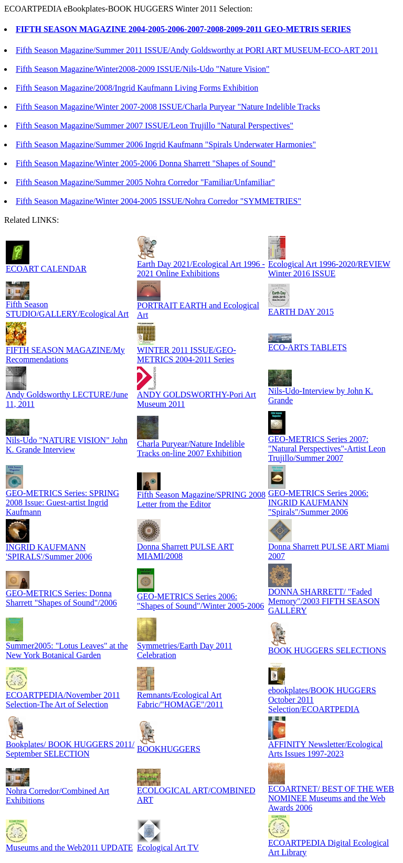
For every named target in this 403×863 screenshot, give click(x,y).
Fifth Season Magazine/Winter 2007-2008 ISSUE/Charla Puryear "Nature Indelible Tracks (168, 106)
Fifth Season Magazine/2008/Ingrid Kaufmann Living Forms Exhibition (137, 87)
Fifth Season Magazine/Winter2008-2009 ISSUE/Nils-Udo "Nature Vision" (143, 68)
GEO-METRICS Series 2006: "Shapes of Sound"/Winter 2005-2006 (200, 601)
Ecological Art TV (168, 847)
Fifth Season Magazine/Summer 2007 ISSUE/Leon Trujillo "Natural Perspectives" (154, 125)
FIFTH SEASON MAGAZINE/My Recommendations (65, 355)
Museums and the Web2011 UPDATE (69, 847)
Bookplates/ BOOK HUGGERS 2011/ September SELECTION (70, 749)
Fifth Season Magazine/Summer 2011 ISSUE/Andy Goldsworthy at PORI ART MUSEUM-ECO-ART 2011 (197, 50)
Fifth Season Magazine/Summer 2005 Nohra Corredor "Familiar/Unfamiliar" (145, 182)
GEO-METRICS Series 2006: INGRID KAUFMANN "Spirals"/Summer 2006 (318, 502)
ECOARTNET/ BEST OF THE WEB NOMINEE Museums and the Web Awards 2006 (331, 798)
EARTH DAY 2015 (301, 311)
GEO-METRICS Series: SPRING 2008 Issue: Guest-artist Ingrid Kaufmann (62, 502)
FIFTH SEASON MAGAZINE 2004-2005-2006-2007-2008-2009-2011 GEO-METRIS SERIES (183, 29)
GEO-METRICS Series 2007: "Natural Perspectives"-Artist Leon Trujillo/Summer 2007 (327, 448)
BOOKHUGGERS (168, 749)
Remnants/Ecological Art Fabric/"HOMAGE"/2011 (180, 700)
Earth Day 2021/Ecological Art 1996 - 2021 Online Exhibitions (201, 269)
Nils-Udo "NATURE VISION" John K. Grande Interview (67, 445)
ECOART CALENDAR (46, 268)
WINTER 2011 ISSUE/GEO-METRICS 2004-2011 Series (186, 355)
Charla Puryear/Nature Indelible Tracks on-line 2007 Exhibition (191, 448)
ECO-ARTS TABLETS (307, 347)
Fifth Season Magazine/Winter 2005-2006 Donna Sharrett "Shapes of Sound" (145, 163)
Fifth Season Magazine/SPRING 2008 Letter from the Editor (201, 499)
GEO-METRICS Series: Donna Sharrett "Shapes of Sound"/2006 (61, 598)
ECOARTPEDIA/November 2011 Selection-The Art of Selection (63, 700)
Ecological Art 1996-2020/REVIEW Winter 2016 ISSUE (329, 269)
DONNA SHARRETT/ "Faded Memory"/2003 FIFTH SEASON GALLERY (324, 601)
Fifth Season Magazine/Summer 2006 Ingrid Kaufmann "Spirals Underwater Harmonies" (166, 144)
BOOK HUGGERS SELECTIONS (327, 650)
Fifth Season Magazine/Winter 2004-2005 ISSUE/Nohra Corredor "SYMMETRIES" (158, 201)
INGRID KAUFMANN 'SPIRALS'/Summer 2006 (49, 552)
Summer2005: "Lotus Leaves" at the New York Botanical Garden (67, 650)
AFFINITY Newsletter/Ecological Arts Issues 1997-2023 (325, 749)
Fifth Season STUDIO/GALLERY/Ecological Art (67, 309)
